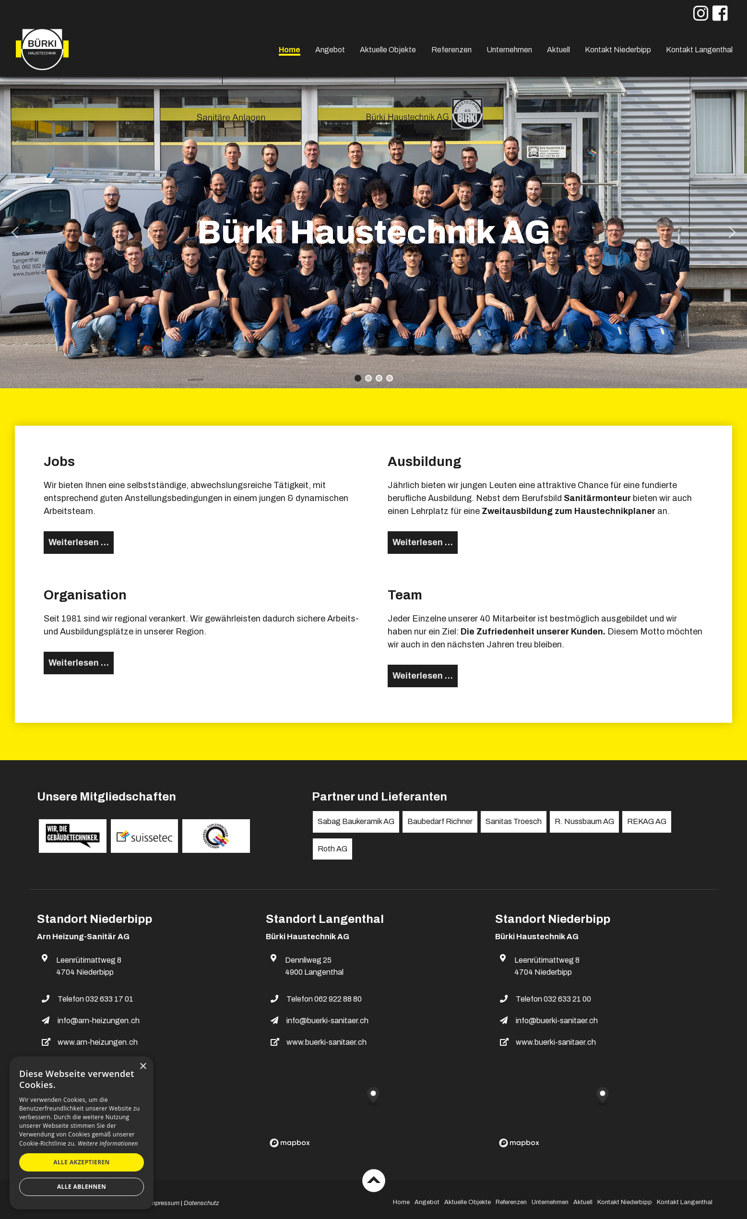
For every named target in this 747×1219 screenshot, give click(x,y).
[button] (15, 232)
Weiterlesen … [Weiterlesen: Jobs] (78, 542)
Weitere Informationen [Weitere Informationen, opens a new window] (108, 1143)
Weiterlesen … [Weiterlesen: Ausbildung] (422, 542)
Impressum (164, 1203)
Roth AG (332, 849)
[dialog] (82, 1132)
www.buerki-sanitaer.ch (326, 1042)
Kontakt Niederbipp (618, 50)
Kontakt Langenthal (699, 50)
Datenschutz (201, 1203)
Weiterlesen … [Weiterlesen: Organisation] (78, 663)
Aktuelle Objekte (388, 50)
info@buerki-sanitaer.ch (327, 1020)
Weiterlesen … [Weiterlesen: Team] (422, 676)
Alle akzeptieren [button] (81, 1162)
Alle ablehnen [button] (81, 1187)
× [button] (142, 1066)
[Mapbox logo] (290, 1142)
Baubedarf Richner (440, 821)
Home (289, 50)
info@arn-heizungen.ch (99, 1020)
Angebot (330, 50)
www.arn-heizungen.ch (98, 1042)
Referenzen (451, 50)
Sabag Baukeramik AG (356, 821)
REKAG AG (646, 821)
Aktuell (558, 50)
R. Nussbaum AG (584, 821)
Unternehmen (509, 50)
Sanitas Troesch (514, 821)
